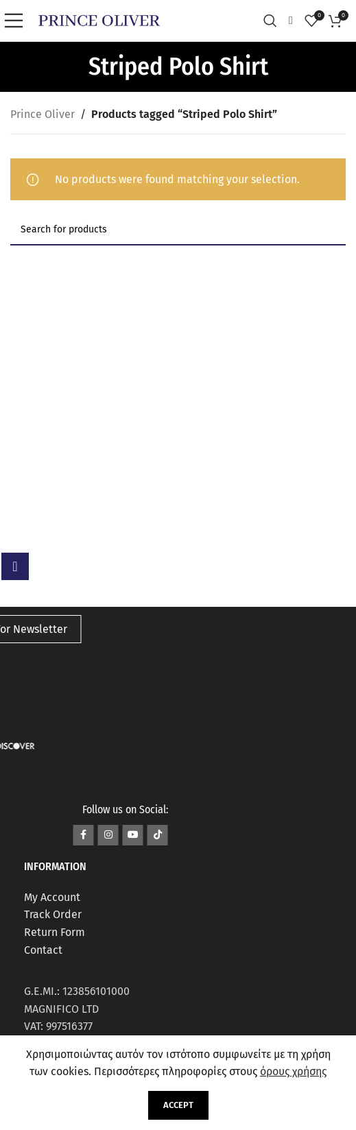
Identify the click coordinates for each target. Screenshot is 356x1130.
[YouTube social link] (133, 835)
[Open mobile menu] (17, 20)
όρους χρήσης (293, 1071)
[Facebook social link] (83, 835)
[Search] (273, 20)
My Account (52, 897)
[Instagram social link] (108, 835)
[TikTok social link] (157, 835)
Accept (178, 1105)
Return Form (54, 932)
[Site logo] (99, 19)
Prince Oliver (42, 114)
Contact (43, 950)
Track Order (53, 914)
